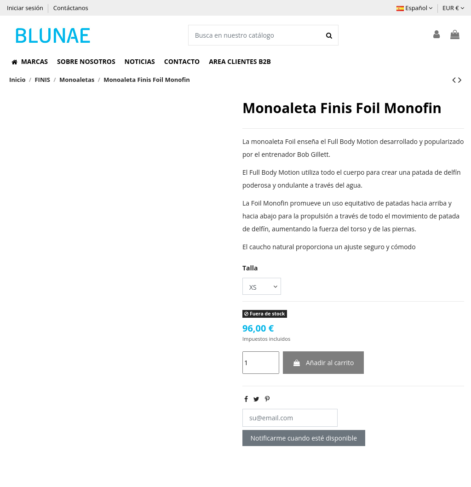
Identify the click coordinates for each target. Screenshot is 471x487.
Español (414, 8)
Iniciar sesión (26, 8)
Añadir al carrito (323, 362)
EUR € (453, 8)
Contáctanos (70, 8)
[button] (29, 62)
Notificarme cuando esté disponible (304, 438)
